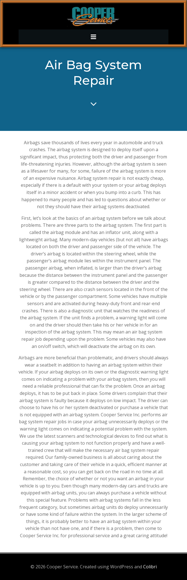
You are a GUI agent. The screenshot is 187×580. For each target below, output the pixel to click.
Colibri (150, 567)
